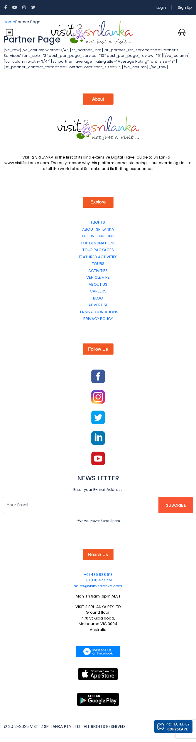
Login (161, 7)
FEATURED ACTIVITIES (98, 257)
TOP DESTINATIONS (98, 243)
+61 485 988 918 (98, 574)
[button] (182, 32)
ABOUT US (98, 284)
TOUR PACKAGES (98, 250)
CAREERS (98, 291)
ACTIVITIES (98, 270)
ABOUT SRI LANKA (98, 229)
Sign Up (185, 7)
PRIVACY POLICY (98, 318)
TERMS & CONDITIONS (98, 312)
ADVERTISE (98, 305)
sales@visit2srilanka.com (98, 586)
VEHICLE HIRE (98, 277)
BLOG (98, 298)
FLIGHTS (98, 222)
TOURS (98, 263)
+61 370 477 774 (98, 580)
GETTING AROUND (98, 236)
